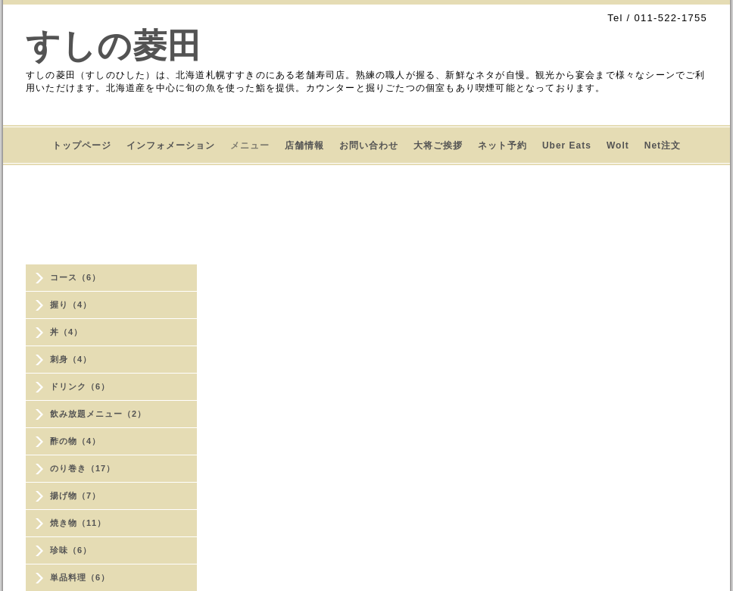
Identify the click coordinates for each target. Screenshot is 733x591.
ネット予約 (502, 145)
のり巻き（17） (82, 468)
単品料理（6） (80, 577)
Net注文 (662, 145)
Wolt (618, 145)
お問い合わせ (368, 145)
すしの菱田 (114, 46)
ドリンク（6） (80, 386)
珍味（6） (71, 550)
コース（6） (75, 277)
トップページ (81, 145)
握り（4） (71, 304)
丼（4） (66, 331)
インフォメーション (170, 145)
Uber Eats (566, 145)
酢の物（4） (75, 441)
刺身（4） (71, 359)
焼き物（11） (78, 522)
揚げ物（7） (75, 495)
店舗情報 (304, 145)
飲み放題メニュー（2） (98, 413)
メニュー (250, 145)
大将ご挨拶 (438, 145)
